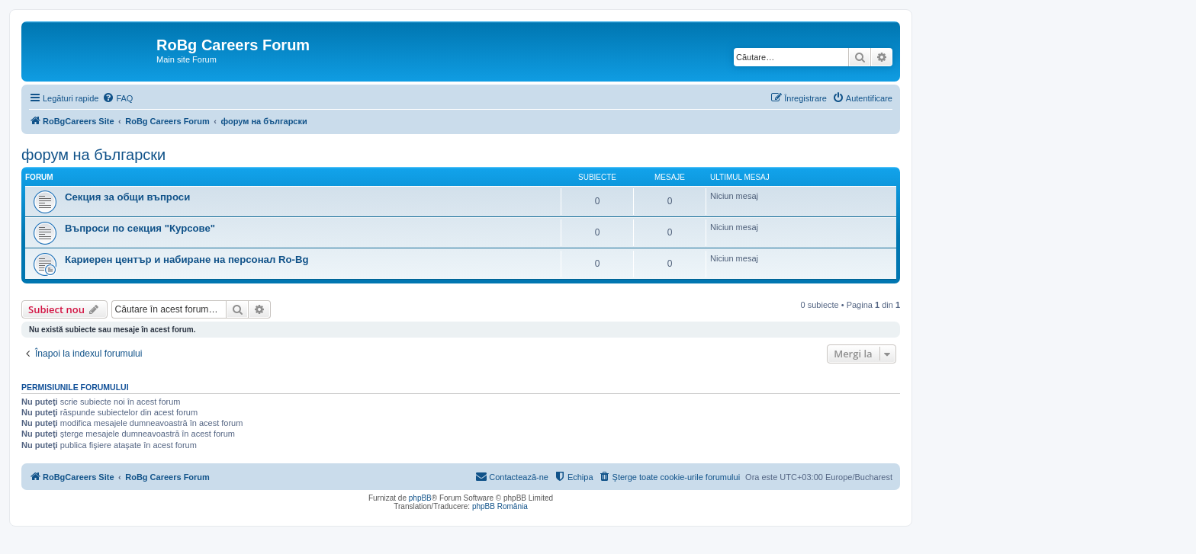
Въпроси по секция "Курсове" (140, 228)
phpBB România (500, 506)
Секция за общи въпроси (127, 197)
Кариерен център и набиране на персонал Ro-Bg (187, 259)
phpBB (420, 498)
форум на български (93, 154)
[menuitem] (117, 98)
